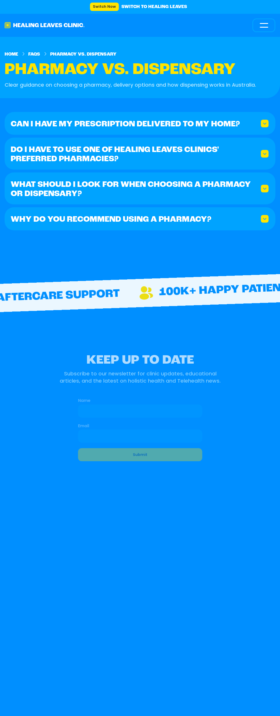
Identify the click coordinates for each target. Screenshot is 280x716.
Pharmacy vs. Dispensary (83, 54)
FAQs (34, 54)
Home (11, 54)
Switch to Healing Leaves (154, 7)
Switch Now (104, 6)
